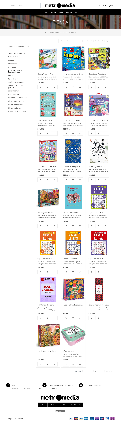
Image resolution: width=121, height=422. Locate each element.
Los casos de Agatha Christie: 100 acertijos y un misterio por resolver (73, 166)
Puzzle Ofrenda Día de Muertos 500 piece (72, 305)
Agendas (11, 60)
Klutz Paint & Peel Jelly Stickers (46, 166)
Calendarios (13, 79)
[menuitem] (46, 12)
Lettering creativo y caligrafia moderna (97, 166)
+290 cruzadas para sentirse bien (45, 305)
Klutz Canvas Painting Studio (71, 120)
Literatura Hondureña (17, 111)
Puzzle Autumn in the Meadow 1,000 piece (46, 351)
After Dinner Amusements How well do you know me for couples (72, 351)
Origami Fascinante (70, 212)
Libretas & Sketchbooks (17, 98)
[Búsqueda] (56, 40)
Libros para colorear (16, 101)
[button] (65, 41)
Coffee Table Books (16, 82)
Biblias (10, 75)
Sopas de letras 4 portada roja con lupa (97, 258)
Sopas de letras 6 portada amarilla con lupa (47, 258)
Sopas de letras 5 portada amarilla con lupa (73, 258)
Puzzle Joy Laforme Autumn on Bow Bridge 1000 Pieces (46, 212)
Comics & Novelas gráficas (15, 86)
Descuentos (13, 67)
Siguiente (109, 41)
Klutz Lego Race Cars (97, 74)
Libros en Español (15, 104)
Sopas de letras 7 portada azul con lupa (97, 212)
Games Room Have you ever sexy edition (98, 305)
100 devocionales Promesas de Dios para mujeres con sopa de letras (47, 120)
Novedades (13, 57)
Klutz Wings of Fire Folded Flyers (45, 74)
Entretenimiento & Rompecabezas (15, 71)
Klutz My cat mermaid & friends (98, 120)
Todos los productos (16, 53)
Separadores (13, 91)
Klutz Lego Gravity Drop (73, 74)
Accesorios (12, 64)
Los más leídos (14, 94)
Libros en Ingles (14, 108)
